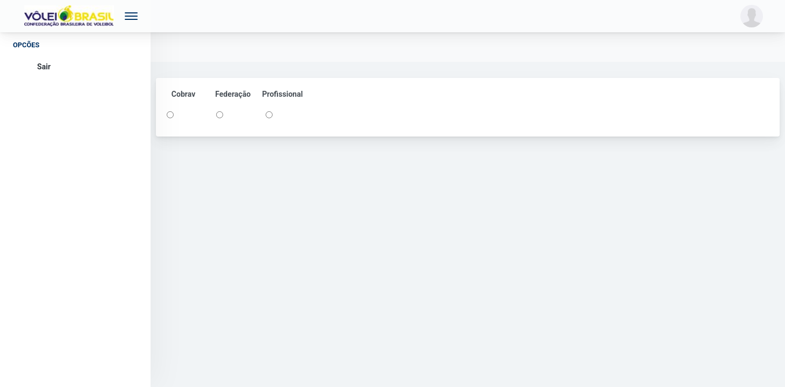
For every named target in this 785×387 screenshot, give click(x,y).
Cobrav (184, 94)
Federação (232, 94)
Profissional (282, 94)
